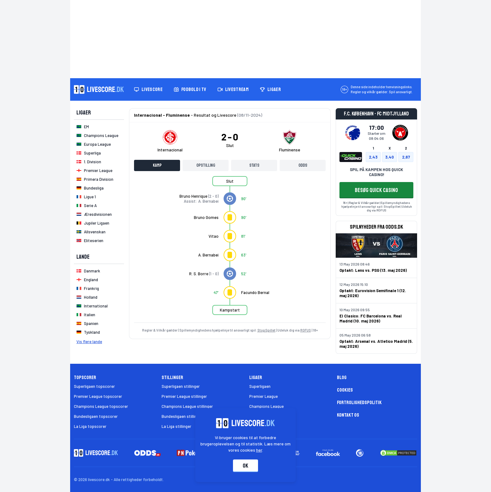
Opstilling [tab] (205, 165)
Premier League (263, 396)
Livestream (233, 89)
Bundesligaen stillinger (182, 416)
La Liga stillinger (176, 426)
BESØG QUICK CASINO (376, 190)
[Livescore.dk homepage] (99, 89)
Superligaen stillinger (181, 386)
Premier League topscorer (98, 396)
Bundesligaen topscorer (96, 416)
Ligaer (270, 89)
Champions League (266, 406)
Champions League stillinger (187, 406)
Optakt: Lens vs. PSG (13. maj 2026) (373, 270)
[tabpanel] (230, 249)
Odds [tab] (302, 165)
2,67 (406, 157)
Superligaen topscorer (94, 386)
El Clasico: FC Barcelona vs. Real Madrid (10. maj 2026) (370, 318)
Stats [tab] (254, 165)
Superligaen (260, 386)
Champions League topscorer (101, 406)
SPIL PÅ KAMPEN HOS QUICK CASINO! (376, 172)
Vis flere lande (89, 341)
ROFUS (305, 330)
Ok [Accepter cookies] (245, 465)
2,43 (373, 157)
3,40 (389, 157)
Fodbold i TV (190, 89)
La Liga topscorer (90, 426)
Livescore (148, 89)
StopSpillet (266, 330)
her (259, 450)
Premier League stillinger (184, 396)
